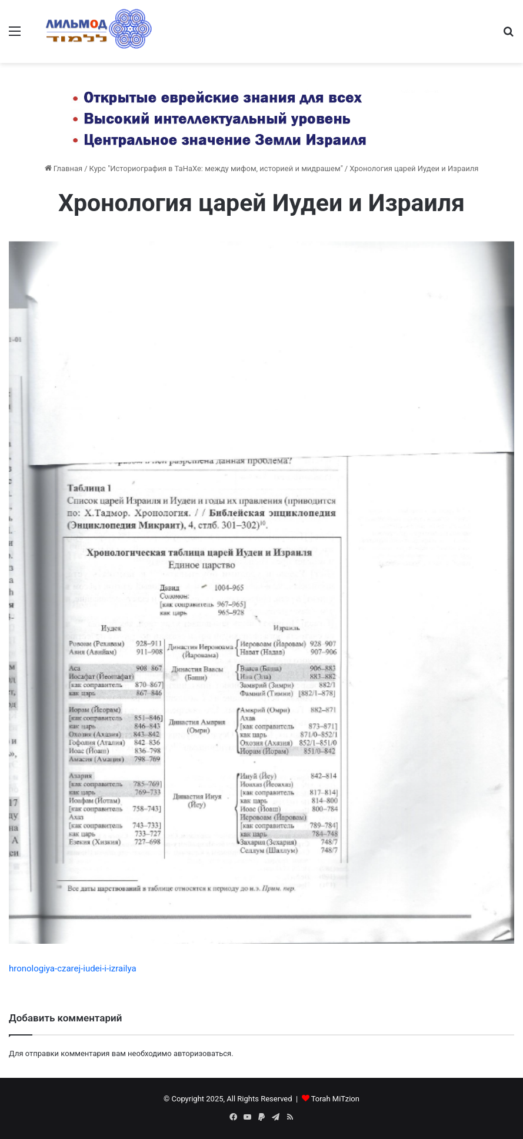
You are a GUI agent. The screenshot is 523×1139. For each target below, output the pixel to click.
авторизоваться (202, 1053)
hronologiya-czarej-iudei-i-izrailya (72, 968)
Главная (64, 168)
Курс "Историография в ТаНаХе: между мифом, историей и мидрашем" (216, 168)
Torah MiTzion (335, 1098)
